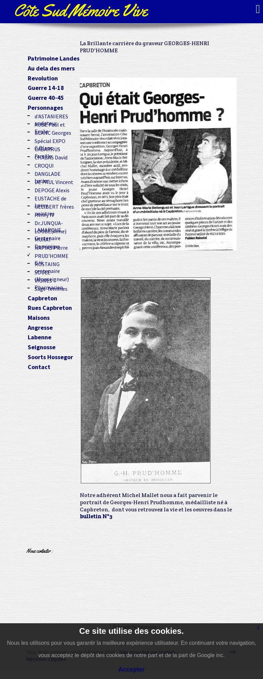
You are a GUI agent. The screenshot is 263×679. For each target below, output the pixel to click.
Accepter (131, 669)
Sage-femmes (51, 288)
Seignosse (41, 347)
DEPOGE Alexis (52, 189)
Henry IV (44, 214)
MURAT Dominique (47, 238)
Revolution (43, 78)
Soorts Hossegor (50, 357)
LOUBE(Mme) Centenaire (50, 230)
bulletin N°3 (96, 516)
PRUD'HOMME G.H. (51, 255)
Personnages (45, 108)
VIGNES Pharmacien (49, 280)
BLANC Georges (53, 132)
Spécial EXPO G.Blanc (50, 140)
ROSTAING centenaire (47, 263)
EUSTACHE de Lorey (50, 197)
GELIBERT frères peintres (54, 206)
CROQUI (44, 165)
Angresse (40, 327)
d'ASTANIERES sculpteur (51, 115)
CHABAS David (51, 156)
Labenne (39, 337)
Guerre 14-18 (46, 88)
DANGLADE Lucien (48, 173)
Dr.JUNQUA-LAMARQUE (49, 222)
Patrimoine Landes (53, 58)
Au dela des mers (51, 68)
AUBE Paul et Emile (50, 124)
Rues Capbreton (50, 308)
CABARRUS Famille (47, 148)
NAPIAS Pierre (51, 247)
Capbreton (42, 298)
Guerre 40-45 (46, 98)
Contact (39, 367)
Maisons (39, 318)
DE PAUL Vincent (54, 181)
